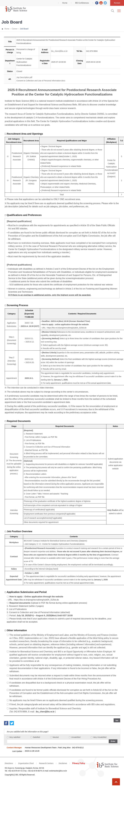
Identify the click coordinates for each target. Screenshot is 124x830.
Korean (117, 3)
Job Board (24, 29)
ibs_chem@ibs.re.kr (59, 51)
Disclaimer (63, 763)
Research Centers (46, 763)
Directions (9, 763)
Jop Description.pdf (24, 77)
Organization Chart (26, 763)
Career (14, 29)
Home (6, 29)
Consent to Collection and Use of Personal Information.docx (40, 81)
